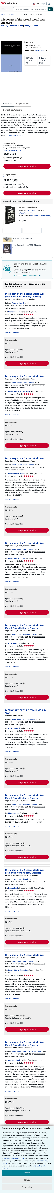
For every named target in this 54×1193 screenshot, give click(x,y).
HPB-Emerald (14, 728)
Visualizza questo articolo (12, 150)
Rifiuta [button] (27, 1180)
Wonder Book (14, 312)
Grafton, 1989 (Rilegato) (22, 238)
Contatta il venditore (12, 333)
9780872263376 (26, 213)
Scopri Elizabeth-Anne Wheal (27, 275)
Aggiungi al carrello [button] (27, 166)
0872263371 (32, 210)
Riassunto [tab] (7, 103)
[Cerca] (50, 9)
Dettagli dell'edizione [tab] (12, 110)
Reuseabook (13, 888)
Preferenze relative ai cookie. (13, 1158)
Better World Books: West (19, 391)
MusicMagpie (13, 813)
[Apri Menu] (5, 9)
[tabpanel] (26, 125)
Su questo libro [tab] (22, 103)
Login (43, 4)
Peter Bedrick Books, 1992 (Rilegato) (27, 245)
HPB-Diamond (14, 643)
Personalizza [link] (27, 1187)
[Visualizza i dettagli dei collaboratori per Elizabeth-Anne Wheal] (12, 25)
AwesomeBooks (14, 1060)
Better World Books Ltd (18, 970)
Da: (31, 60)
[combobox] (30, 9)
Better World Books (16, 473)
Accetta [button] (27, 1173)
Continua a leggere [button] (15, 135)
